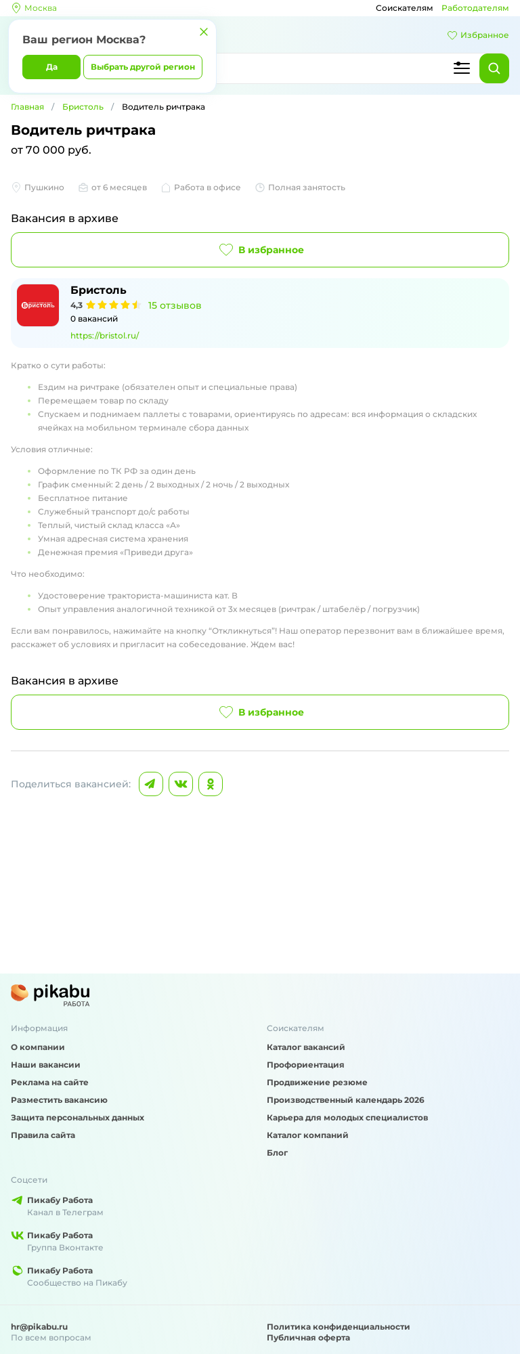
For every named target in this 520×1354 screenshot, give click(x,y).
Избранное (478, 35)
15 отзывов (175, 305)
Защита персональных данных (77, 1117)
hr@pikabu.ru (39, 1327)
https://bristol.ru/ (104, 335)
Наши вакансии (46, 1065)
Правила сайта (43, 1135)
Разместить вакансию (59, 1100)
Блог (277, 1153)
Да (52, 67)
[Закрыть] (204, 32)
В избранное (260, 249)
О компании (38, 1047)
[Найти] (494, 68)
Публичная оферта (308, 1337)
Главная (27, 107)
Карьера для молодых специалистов (347, 1117)
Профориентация (306, 1065)
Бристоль (83, 107)
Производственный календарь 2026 (346, 1100)
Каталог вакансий (306, 1047)
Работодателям (475, 8)
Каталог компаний (308, 1135)
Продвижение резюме (317, 1082)
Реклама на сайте (50, 1082)
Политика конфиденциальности (338, 1327)
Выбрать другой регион (143, 67)
